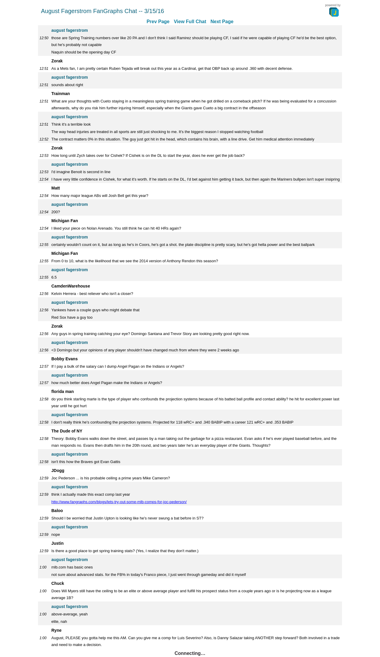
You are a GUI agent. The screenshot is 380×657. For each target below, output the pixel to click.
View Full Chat (190, 21)
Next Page (221, 21)
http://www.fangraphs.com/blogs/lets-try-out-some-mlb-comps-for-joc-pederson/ (119, 502)
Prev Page (158, 21)
